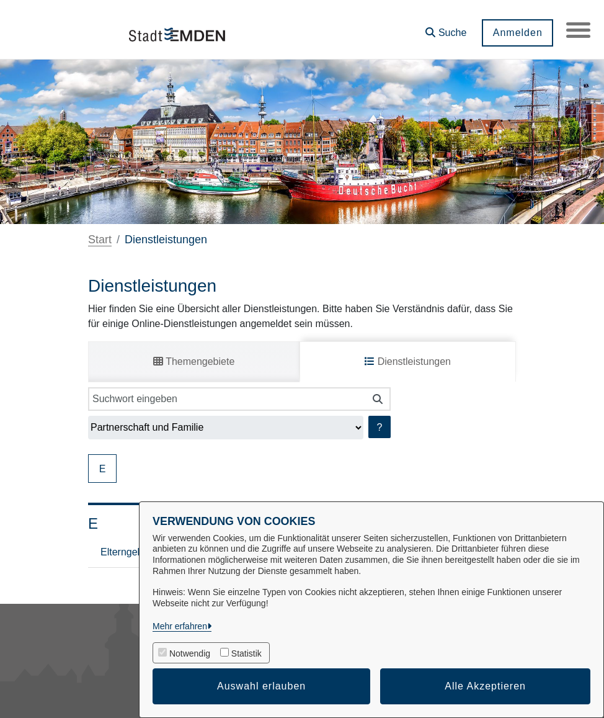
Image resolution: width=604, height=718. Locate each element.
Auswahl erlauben (261, 686)
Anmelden (516, 32)
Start (100, 239)
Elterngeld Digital (137, 552)
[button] (445, 28)
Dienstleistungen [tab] (408, 361)
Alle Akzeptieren (485, 686)
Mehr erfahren (180, 626)
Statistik (246, 653)
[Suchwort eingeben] (226, 399)
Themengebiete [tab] (193, 361)
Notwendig (189, 653)
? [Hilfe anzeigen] (380, 427)
